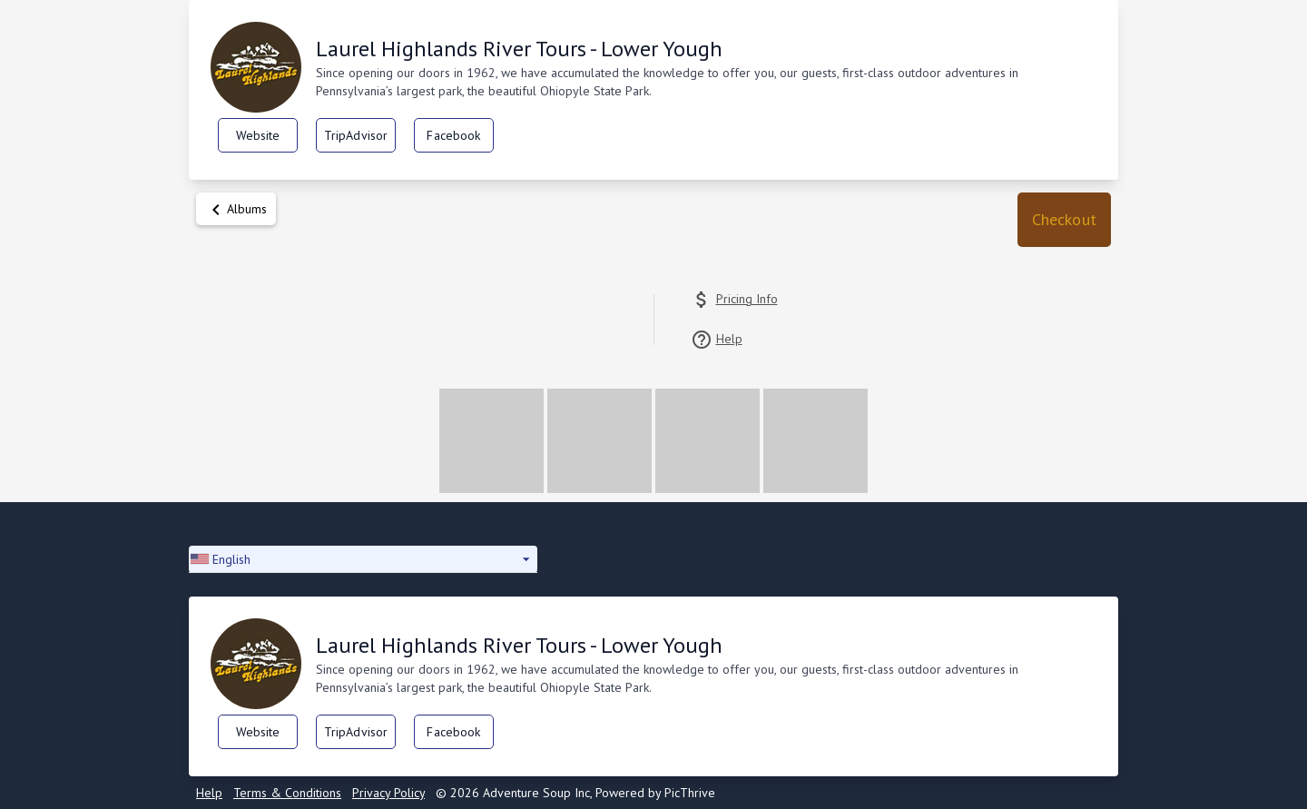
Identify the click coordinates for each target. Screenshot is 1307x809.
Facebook (453, 135)
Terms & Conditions (287, 792)
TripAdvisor (356, 135)
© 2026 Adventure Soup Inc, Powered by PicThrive (575, 792)
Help (209, 792)
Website (258, 135)
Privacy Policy (388, 792)
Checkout (1064, 219)
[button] (1064, 219)
